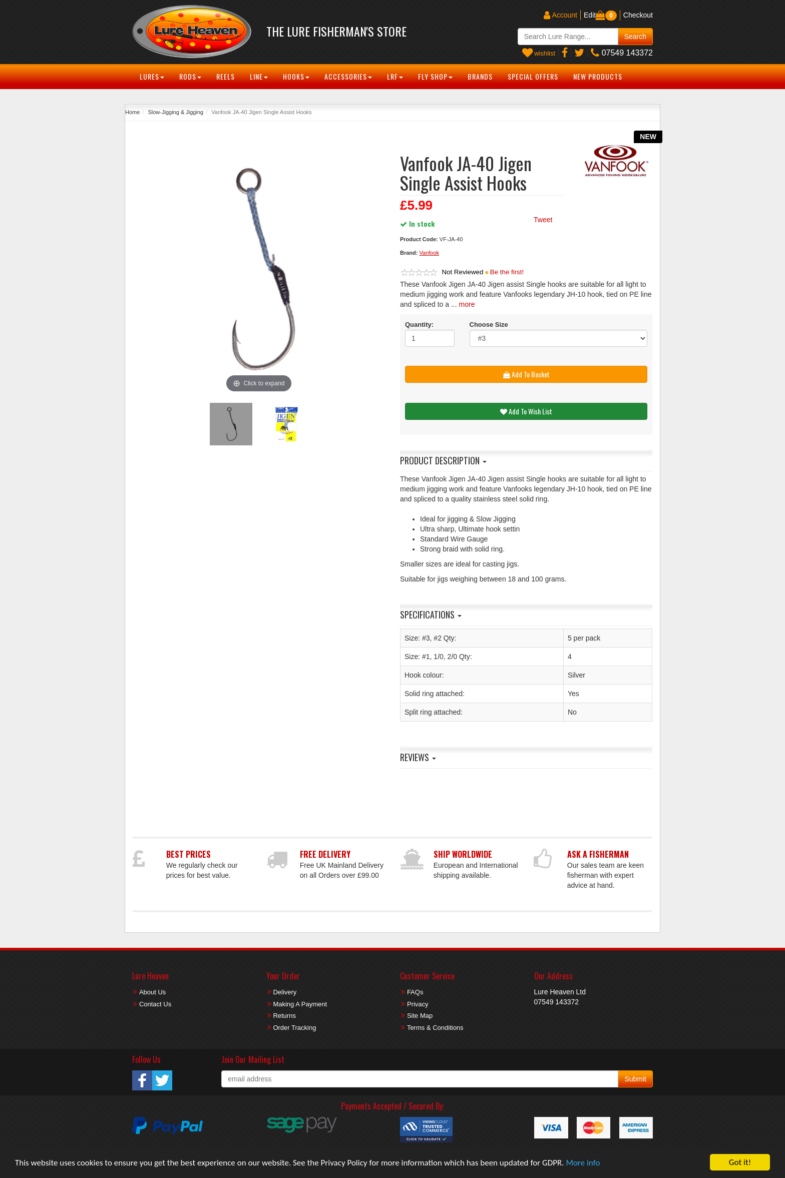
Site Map (420, 1015)
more (467, 304)
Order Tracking (294, 1027)
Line (259, 76)
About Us (152, 992)
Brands (480, 76)
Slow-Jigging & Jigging (175, 112)
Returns (284, 1015)
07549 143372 (622, 53)
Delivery (284, 992)
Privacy (418, 1004)
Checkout (638, 15)
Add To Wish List (526, 411)
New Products (597, 76)
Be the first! (507, 272)
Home (132, 112)
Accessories (348, 76)
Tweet (543, 220)
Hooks (296, 76)
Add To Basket (526, 374)
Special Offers (533, 76)
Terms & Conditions (435, 1027)
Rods (190, 76)
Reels (225, 76)
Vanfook (430, 253)
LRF (395, 76)
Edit (590, 15)
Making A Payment (300, 1004)
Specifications (431, 614)
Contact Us (155, 1004)
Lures (152, 76)
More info (583, 1163)
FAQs (415, 992)
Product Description (443, 460)
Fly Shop (435, 76)
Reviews (418, 757)
